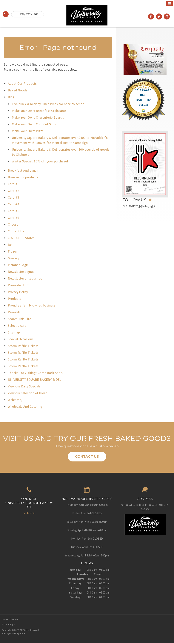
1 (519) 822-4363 (27, 14)
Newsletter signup (21, 271)
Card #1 (13, 184)
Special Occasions (21, 339)
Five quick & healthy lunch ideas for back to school (48, 104)
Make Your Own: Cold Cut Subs (34, 124)
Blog (11, 97)
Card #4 (13, 204)
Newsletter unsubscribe (25, 278)
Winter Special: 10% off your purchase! (40, 161)
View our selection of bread (28, 393)
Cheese (13, 224)
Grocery (13, 258)
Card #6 (13, 217)
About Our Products (22, 83)
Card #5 (13, 211)
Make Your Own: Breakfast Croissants (39, 110)
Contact (14, 619)
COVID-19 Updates (21, 238)
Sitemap (14, 332)
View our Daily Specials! (25, 386)
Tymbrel (21, 633)
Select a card (17, 325)
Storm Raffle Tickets (23, 346)
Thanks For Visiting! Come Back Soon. (35, 373)
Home (5, 619)
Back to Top (8, 624)
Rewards (14, 312)
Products (14, 298)
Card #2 (13, 190)
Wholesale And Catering (25, 406)
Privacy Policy (18, 292)
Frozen (13, 251)
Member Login (18, 265)
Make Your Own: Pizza (28, 131)
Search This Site (19, 319)
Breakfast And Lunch (23, 170)
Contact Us (16, 231)
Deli (10, 244)
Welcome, (15, 400)
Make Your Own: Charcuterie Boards (38, 117)
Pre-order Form (19, 285)
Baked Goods (17, 90)
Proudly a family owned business (32, 305)
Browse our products (23, 177)
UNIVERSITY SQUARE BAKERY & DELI (35, 379)
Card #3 (13, 197)
